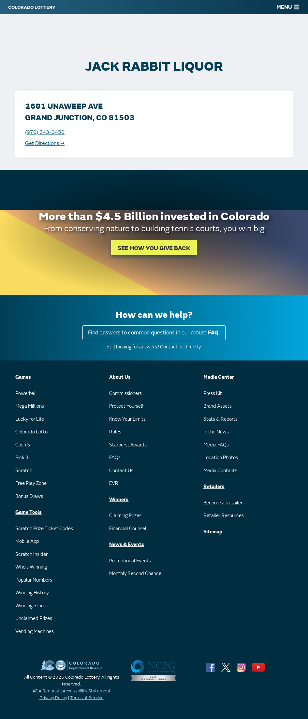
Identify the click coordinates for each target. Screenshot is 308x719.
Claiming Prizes (125, 516)
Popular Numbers (33, 580)
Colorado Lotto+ (32, 432)
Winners (118, 500)
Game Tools (28, 512)
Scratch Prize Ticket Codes (44, 529)
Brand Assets (217, 406)
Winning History (32, 593)
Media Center (218, 377)
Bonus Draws (29, 496)
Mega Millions (29, 406)
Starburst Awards (128, 445)
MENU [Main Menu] (287, 7)
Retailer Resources (223, 516)
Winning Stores (31, 606)
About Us (120, 377)
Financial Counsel (127, 529)
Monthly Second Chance (135, 574)
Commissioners (125, 393)
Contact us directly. (181, 347)
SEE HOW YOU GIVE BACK (154, 248)
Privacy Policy (53, 697)
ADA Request (46, 691)
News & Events (126, 545)
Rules (115, 432)
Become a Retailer (222, 503)
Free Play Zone (31, 483)
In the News (216, 432)
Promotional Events (130, 561)
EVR (113, 483)
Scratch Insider (31, 554)
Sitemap (212, 532)
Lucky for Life (29, 419)
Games (23, 377)
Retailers (214, 487)
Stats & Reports (220, 419)
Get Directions (45, 143)
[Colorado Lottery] (31, 7)
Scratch (23, 471)
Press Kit (212, 393)
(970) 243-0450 (45, 132)
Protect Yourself (126, 406)
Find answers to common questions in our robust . (154, 332)
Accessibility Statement (87, 691)
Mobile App (27, 541)
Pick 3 (21, 458)
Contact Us (121, 471)
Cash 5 (22, 445)
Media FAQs (216, 445)
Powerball (26, 393)
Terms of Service (87, 697)
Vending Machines (34, 631)
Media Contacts (220, 471)
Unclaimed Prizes (33, 618)
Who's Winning (31, 567)
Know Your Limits (127, 419)
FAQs (115, 458)
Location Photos (220, 458)
